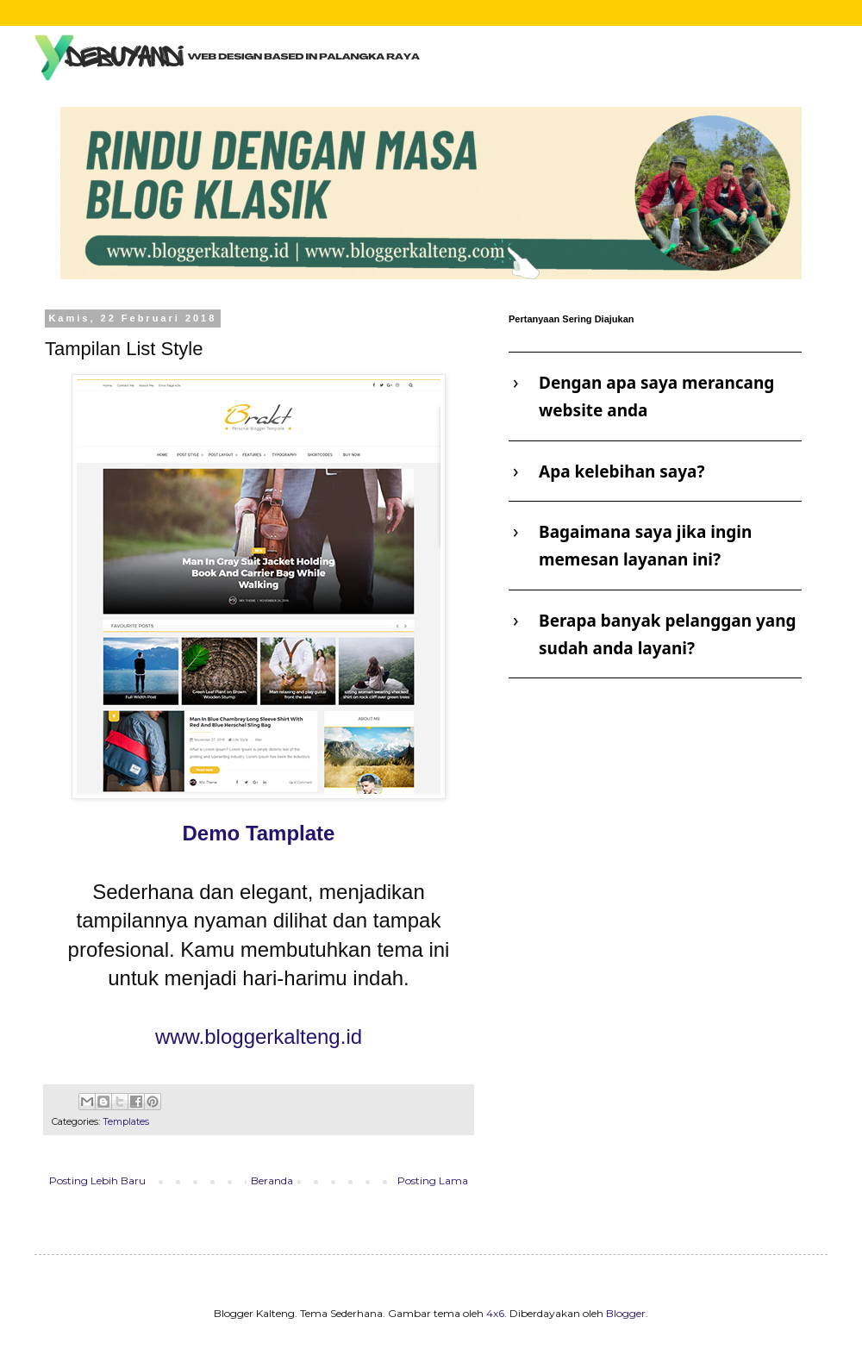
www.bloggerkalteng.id (258, 1036)
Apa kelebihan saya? (622, 471)
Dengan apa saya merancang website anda (656, 396)
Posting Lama (432, 1180)
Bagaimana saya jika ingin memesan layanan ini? (645, 546)
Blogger (626, 1313)
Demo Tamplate (259, 833)
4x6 (495, 1313)
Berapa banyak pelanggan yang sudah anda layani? (667, 634)
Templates (126, 1121)
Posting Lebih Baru (97, 1180)
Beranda (272, 1180)
